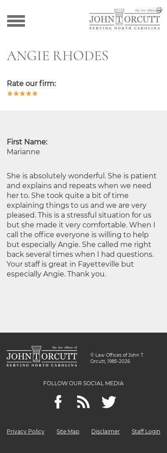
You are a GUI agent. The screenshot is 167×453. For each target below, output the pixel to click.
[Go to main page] (124, 20)
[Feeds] (83, 402)
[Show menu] (16, 20)
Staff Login (146, 431)
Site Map (68, 431)
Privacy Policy (26, 431)
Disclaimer (105, 431)
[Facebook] (58, 402)
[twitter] (109, 402)
